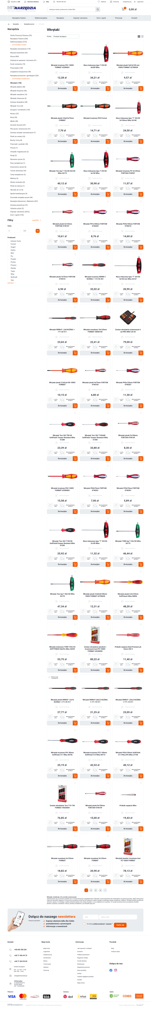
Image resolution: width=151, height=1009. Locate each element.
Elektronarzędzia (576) (18, 42)
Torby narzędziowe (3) (18, 175)
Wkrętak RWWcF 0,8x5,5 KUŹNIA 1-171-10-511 (95, 701)
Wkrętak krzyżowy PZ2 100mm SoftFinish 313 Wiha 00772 (95, 754)
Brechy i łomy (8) (16, 140)
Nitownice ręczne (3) (17, 159)
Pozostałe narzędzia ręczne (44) (21, 197)
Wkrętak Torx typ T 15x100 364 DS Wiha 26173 (62, 172)
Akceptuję (90, 924)
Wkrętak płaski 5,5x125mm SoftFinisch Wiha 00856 (128, 595)
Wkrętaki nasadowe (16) (18, 94)
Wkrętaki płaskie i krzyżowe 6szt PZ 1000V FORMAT (128, 859)
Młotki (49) (14, 121)
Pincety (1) (14, 148)
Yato (12, 280)
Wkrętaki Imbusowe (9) (18, 98)
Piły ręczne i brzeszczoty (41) (20, 129)
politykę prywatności (99, 924)
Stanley (13, 268)
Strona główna (9, 24)
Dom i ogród (101, 18)
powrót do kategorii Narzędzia (19, 44)
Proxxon (13, 265)
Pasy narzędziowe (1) (17, 163)
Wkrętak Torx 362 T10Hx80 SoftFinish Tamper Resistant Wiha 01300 (95, 437)
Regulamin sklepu (82, 958)
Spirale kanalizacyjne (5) (18, 194)
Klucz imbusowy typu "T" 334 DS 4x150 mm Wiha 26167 (128, 278)
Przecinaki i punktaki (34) (19, 144)
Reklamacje (80, 964)
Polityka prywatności (83, 954)
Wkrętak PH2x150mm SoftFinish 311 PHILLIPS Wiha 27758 (128, 754)
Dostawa (80, 951)
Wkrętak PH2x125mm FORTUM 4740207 (128, 384)
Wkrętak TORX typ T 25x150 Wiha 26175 (128, 542)
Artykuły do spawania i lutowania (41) (23, 60)
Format (13, 244)
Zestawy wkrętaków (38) (18, 102)
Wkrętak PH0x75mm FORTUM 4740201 (95, 489)
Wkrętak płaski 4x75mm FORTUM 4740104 (95, 384)
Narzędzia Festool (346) (19, 39)
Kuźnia (13, 250)
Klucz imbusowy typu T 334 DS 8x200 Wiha (95, 66)
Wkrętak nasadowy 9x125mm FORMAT (95, 859)
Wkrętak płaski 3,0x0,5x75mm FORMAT (62, 119)
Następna (105, 890)
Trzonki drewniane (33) (18, 171)
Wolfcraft (14, 277)
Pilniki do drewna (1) (17, 186)
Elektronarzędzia (41, 18)
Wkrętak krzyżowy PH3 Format (95, 118)
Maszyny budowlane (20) (18, 53)
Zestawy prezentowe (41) (19, 205)
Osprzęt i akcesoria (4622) (20, 212)
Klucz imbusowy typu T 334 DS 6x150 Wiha (95, 172)
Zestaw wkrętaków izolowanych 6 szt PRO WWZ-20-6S (128, 331)
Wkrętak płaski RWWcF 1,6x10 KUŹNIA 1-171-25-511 (62, 701)
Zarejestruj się (127, 2)
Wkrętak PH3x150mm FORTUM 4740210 (128, 225)
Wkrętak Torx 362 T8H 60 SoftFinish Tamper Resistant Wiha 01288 (62, 437)
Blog (112, 948)
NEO (12, 253)
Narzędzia (60, 18)
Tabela (139, 36)
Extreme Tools (16, 241)
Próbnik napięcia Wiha (128, 806)
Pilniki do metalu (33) (17, 136)
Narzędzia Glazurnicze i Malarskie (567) (24, 201)
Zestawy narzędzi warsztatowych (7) (23, 133)
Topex (13, 271)
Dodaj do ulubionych (108, 43)
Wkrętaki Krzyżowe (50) (18, 91)
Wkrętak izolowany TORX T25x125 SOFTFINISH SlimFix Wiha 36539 (62, 648)
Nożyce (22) (14, 114)
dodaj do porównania (64, 72)
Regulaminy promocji (83, 967)
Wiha (12, 274)
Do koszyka (62, 88)
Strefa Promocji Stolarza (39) (21, 35)
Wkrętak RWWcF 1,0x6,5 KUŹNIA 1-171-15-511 (128, 701)
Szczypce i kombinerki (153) (20, 110)
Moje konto (46, 948)
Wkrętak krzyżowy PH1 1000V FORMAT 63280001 (62, 66)
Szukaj (97, 9)
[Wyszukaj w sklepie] (71, 9)
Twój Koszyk (47, 964)
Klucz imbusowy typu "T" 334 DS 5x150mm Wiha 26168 (128, 119)
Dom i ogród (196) (17, 215)
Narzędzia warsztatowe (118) (20, 49)
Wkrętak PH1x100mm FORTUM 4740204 (95, 225)
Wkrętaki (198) (16, 83)
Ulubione (45, 967)
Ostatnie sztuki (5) (17, 208)
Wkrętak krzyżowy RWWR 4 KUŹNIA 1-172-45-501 (95, 278)
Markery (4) (14, 178)
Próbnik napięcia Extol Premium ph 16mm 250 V (128, 648)
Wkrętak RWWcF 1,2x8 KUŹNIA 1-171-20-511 (62, 331)
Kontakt (134, 18)
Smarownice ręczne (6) (18, 167)
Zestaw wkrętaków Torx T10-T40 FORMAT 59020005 (62, 807)
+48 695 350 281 (61, 2)
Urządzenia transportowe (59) (20, 72)
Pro (12, 256)
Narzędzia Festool (19, 18)
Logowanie (140, 2)
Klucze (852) (14, 56)
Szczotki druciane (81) (18, 125)
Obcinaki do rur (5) (16, 190)
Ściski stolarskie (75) (17, 64)
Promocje (118, 18)
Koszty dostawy (82, 961)
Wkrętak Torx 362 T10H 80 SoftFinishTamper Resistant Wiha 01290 (62, 543)
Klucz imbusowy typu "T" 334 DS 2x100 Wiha (95, 542)
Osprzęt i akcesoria (80, 18)
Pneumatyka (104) (16, 68)
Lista (142, 36)
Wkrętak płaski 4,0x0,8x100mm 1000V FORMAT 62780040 (95, 595)
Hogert (13, 247)
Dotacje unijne (115, 951)
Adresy (45, 961)
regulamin (109, 924)
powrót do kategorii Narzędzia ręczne (21, 78)
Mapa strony (81, 983)
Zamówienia (47, 958)
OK (38, 231)
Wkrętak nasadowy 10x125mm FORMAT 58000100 (95, 331)
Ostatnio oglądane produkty (85, 976)
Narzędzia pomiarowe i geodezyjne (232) (24, 76)
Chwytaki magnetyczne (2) (19, 152)
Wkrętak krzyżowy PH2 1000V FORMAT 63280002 (62, 489)
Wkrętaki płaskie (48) (17, 87)
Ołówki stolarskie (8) (17, 182)
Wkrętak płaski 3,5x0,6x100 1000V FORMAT (62, 384)
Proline (13, 262)
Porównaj (116, 2)
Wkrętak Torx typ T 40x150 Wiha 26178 (62, 595)
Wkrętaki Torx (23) (16, 106)
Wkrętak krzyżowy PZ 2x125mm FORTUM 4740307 (128, 172)
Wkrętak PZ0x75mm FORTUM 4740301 (128, 489)
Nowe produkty (81, 970)
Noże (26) (13, 117)
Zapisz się (120, 925)
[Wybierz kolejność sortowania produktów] (66, 36)
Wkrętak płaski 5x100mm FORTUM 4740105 (128, 436)
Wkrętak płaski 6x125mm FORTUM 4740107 (62, 225)
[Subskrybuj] (91, 917)
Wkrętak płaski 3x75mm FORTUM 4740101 (62, 278)
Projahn (13, 259)
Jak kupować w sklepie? (84, 948)
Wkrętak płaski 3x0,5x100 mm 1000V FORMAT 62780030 (128, 66)
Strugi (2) (13, 155)
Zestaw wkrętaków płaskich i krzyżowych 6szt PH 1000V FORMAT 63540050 (95, 649)
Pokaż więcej (11, 282)
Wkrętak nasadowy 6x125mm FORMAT (62, 859)
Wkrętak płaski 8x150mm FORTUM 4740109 (95, 807)
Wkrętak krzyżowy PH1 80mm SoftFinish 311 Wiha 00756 (62, 754)
